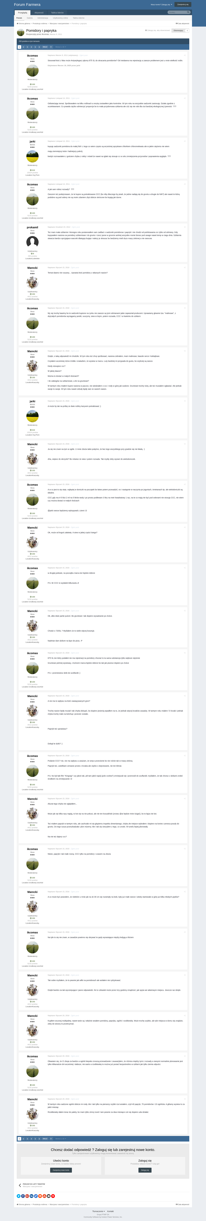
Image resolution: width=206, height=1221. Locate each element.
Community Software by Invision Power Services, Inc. (103, 1217)
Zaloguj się (145, 1170)
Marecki (32, 267)
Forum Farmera (27, 4)
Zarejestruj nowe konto (61, 1170)
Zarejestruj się (182, 4)
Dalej (45, 47)
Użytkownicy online (60, 18)
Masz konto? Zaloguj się (161, 5)
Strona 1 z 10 (60, 47)
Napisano (58, 55)
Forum (19, 18)
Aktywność (39, 13)
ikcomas (45, 34)
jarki (32, 141)
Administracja (42, 18)
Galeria (29, 18)
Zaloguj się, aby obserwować (158, 30)
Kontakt (110, 1211)
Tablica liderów (78, 18)
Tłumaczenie (98, 1211)
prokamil (32, 227)
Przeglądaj (22, 13)
